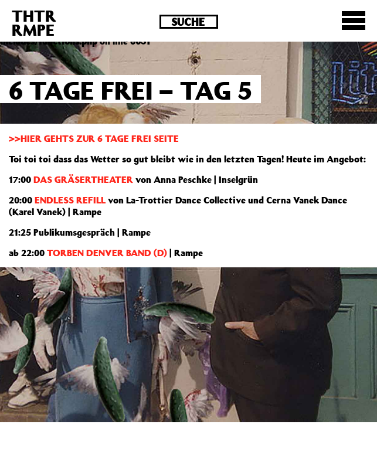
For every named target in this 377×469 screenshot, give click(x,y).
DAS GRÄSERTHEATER (83, 179)
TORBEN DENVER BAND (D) (106, 253)
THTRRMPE (34, 22)
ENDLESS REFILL (70, 200)
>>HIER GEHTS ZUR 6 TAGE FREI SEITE (94, 138)
